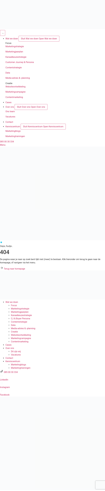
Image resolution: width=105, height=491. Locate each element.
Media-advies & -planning (17, 78)
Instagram (5, 387)
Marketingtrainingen (15, 136)
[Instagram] (1, 384)
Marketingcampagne (15, 92)
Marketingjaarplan (14, 51)
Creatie (14, 331)
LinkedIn (4, 379)
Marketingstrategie (14, 46)
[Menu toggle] (2, 33)
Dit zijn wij (16, 351)
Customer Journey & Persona (19, 62)
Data (7, 72)
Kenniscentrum (12, 361)
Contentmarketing (14, 97)
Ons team (10, 111)
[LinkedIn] (1, 376)
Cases (8, 345)
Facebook (4, 394)
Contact (9, 358)
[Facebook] (1, 391)
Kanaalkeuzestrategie (15, 57)
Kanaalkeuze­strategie (21, 315)
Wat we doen (11, 302)
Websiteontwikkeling (15, 86)
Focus (14, 305)
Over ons (9, 348)
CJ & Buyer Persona (20, 318)
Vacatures (10, 116)
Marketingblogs (13, 131)
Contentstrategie (13, 67)
